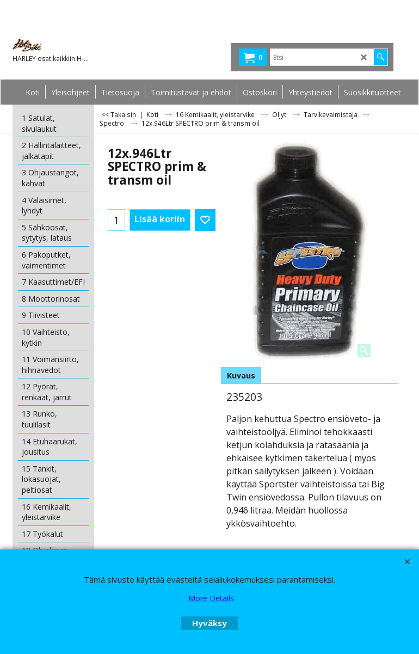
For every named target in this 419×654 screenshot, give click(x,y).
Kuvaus (241, 375)
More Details (211, 598)
